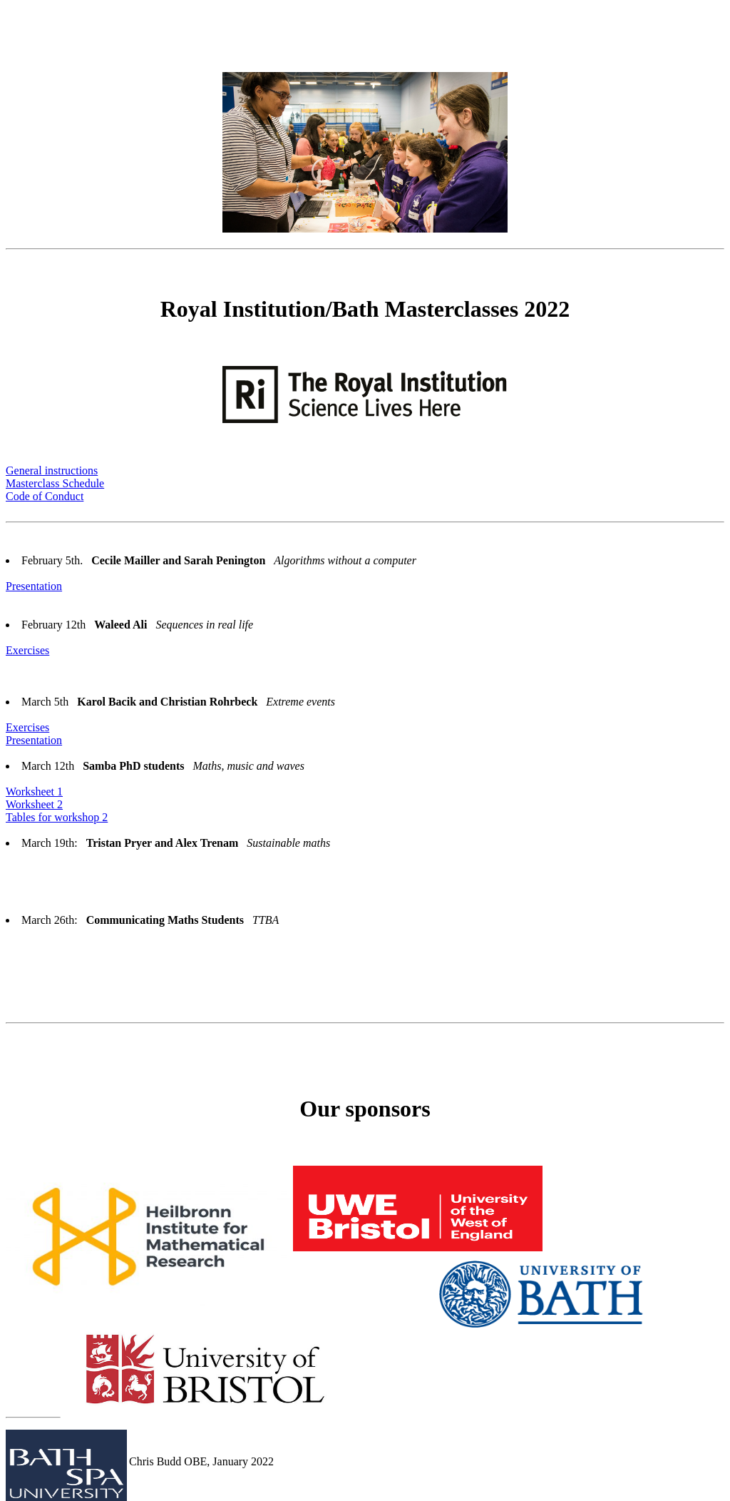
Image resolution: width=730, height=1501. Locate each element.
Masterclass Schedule (55, 483)
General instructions (52, 470)
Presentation (34, 586)
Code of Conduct (44, 496)
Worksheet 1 (34, 791)
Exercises (27, 650)
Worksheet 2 (34, 804)
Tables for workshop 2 (57, 817)
